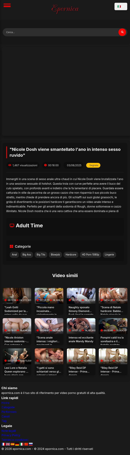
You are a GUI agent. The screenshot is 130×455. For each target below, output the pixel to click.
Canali (5, 416)
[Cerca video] (122, 32)
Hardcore (71, 254)
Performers (8, 412)
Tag (3, 421)
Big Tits (41, 254)
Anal (14, 254)
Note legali (8, 431)
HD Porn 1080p (90, 254)
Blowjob (55, 254)
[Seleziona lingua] (120, 6)
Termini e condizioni (14, 440)
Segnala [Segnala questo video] (93, 165)
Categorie (8, 407)
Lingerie (109, 254)
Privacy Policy (10, 435)
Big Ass (27, 254)
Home (5, 403)
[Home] (65, 10)
